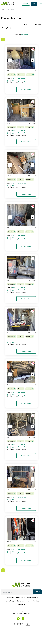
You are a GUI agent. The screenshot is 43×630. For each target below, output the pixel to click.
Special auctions (32, 597)
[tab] (21, 58)
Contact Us (21, 604)
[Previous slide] (10, 60)
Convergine (27, 623)
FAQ (29, 601)
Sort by (25, 24)
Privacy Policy (17, 613)
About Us (36, 601)
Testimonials (21, 601)
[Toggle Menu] (40, 3)
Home (2, 9)
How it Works (20, 597)
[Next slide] (32, 60)
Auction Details (26, 89)
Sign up (37, 591)
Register (25, 3)
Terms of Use (26, 613)
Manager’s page (10, 601)
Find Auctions (9, 597)
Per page (38, 24)
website (28, 625)
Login (34, 3)
